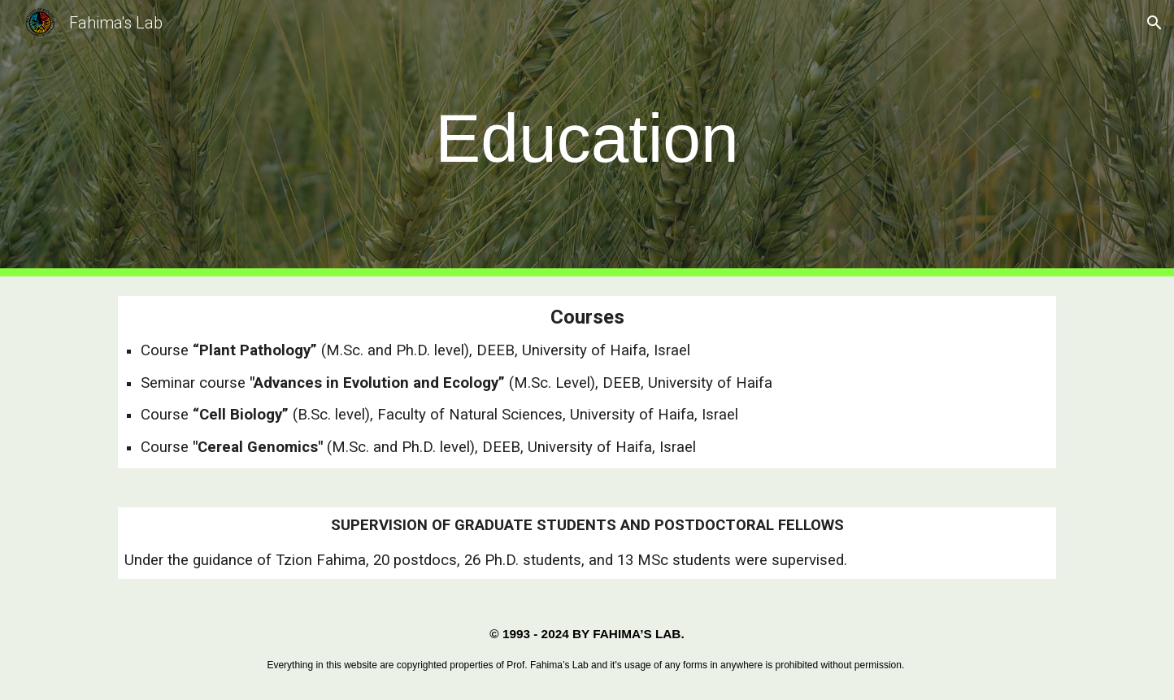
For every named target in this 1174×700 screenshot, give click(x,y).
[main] (587, 138)
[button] (1154, 22)
